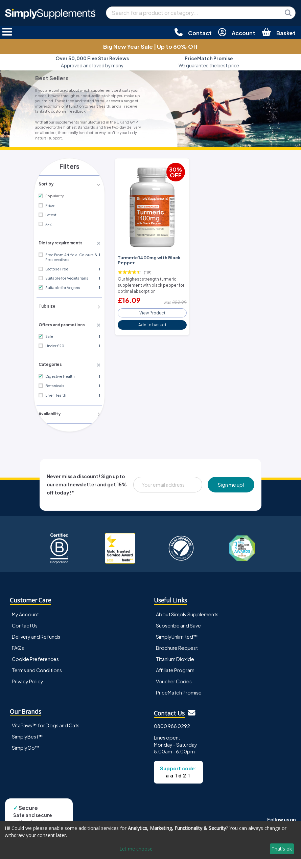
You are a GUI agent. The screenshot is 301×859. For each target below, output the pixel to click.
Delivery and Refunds (36, 634)
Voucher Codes (174, 679)
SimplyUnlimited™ (177, 634)
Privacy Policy (27, 679)
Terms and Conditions (37, 668)
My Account (25, 612)
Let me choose (136, 848)
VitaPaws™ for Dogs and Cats (45, 723)
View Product (152, 310)
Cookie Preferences (35, 657)
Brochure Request (177, 645)
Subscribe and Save (178, 623)
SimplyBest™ (27, 734)
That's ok (282, 848)
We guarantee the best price (209, 62)
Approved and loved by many (92, 62)
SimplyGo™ (26, 745)
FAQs (18, 645)
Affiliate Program (175, 668)
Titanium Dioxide (175, 657)
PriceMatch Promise (179, 690)
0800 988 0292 (172, 723)
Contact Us (25, 623)
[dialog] (150, 840)
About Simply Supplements (187, 612)
